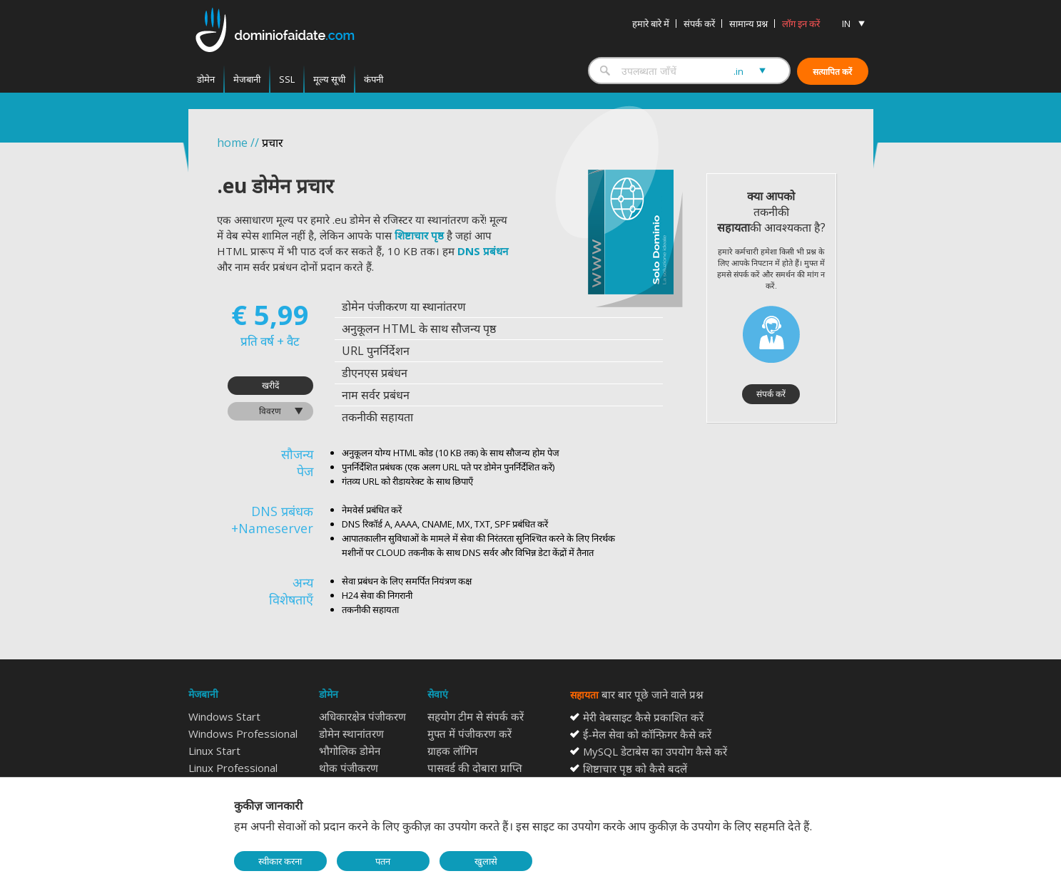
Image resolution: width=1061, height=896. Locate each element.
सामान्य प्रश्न (748, 23)
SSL (287, 79)
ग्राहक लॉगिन (452, 750)
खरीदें (270, 385)
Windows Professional (243, 733)
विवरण (270, 411)
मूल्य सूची (329, 79)
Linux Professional (233, 768)
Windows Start (224, 716)
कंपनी (373, 79)
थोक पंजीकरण (348, 768)
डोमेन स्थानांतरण (351, 733)
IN (846, 23)
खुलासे (485, 861)
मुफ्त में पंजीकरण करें (469, 733)
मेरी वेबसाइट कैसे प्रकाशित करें (643, 717)
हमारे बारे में (650, 23)
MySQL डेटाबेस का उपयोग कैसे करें (655, 751)
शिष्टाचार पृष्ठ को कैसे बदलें (635, 768)
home (232, 142)
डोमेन (206, 79)
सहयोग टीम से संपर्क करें (475, 716)
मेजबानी (246, 79)
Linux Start (214, 750)
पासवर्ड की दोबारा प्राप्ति (474, 768)
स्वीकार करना (280, 861)
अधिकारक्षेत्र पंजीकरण (362, 716)
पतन (382, 861)
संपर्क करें (699, 23)
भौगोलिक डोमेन (349, 750)
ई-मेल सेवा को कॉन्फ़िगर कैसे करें (647, 734)
